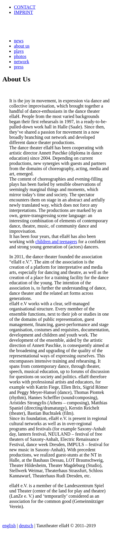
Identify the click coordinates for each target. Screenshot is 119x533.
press (19, 66)
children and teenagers (56, 241)
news (19, 40)
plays (19, 51)
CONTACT (24, 7)
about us (22, 45)
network (21, 61)
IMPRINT (23, 12)
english (9, 525)
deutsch (26, 525)
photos (20, 56)
